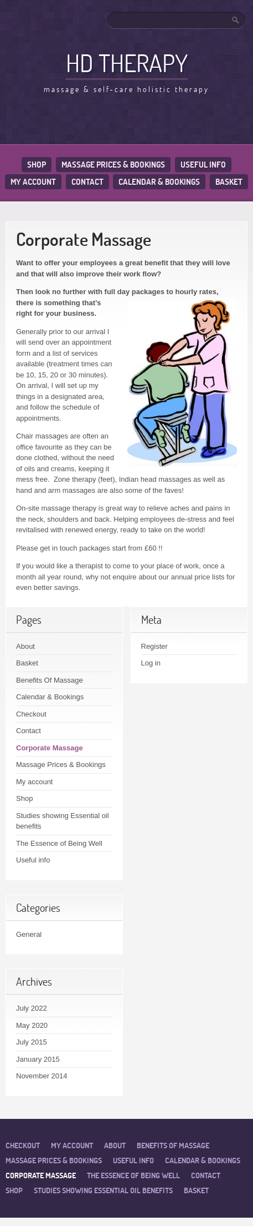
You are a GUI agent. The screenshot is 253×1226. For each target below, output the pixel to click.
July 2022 (31, 1008)
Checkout (31, 714)
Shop (36, 164)
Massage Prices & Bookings (113, 164)
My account (33, 181)
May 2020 (32, 1025)
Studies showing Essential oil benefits (103, 1190)
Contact (87, 181)
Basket (228, 181)
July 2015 (31, 1042)
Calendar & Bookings (159, 181)
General (29, 934)
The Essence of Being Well (59, 843)
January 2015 (38, 1059)
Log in (151, 663)
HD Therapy (127, 62)
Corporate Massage (49, 748)
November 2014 (42, 1076)
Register (154, 646)
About (25, 646)
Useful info (203, 164)
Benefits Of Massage (49, 680)
